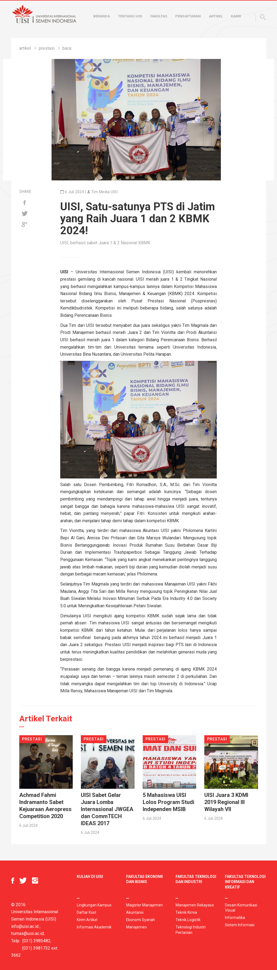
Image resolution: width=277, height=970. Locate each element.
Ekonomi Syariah (140, 920)
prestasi (47, 48)
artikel (25, 48)
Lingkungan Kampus (94, 905)
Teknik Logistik (188, 920)
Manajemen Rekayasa (195, 905)
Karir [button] (236, 16)
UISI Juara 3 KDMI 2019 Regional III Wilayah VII (226, 802)
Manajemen (136, 927)
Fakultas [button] (158, 16)
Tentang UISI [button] (130, 16)
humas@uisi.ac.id (27, 933)
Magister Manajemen (144, 905)
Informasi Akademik (94, 927)
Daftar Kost (86, 912)
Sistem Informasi (239, 925)
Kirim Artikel (87, 920)
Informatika (235, 917)
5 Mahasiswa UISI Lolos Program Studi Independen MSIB (168, 802)
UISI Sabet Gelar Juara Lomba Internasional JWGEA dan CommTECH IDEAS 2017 (107, 809)
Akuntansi (135, 912)
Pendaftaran (188, 16)
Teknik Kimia (186, 912)
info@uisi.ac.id (25, 926)
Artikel (216, 16)
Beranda (101, 16)
